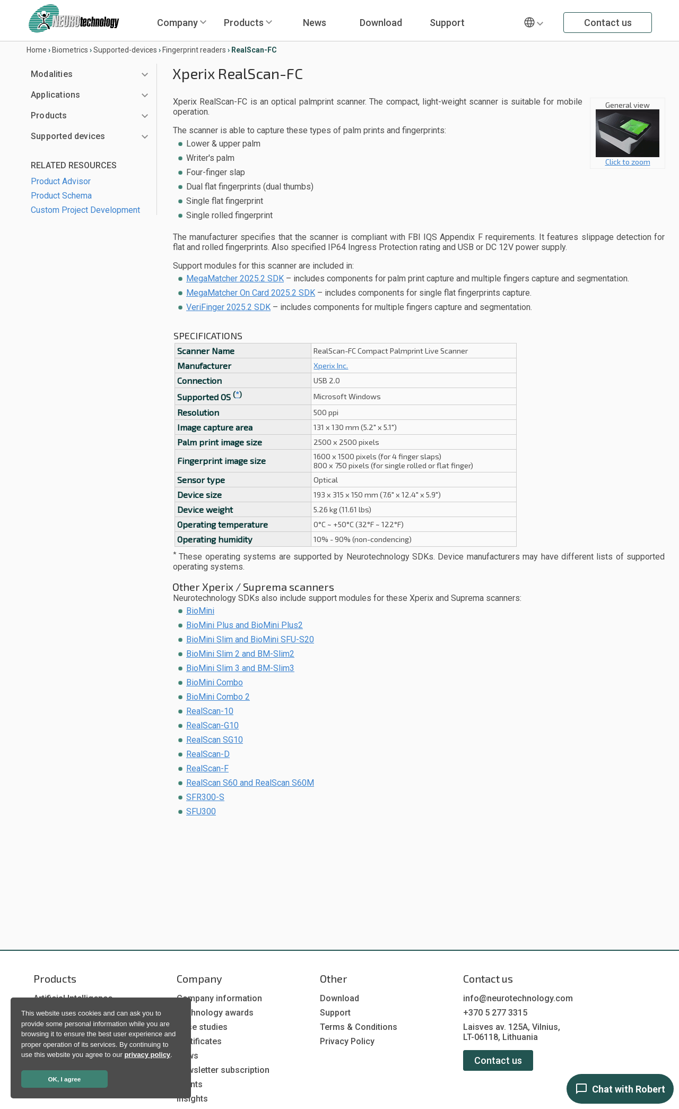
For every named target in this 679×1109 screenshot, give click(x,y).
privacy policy (147, 1055)
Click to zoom (627, 158)
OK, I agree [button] (64, 1079)
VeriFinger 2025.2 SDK (228, 307)
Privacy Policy (347, 1041)
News (314, 22)
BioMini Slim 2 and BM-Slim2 (240, 654)
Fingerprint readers (194, 50)
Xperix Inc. (331, 365)
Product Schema (61, 196)
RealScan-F (207, 768)
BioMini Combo (214, 682)
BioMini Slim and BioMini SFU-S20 (250, 639)
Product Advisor (61, 181)
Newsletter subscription (223, 1070)
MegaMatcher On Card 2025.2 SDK (250, 293)
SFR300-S (205, 797)
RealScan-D (208, 754)
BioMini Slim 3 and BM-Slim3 (240, 668)
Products (244, 22)
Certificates (199, 1041)
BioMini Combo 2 (218, 697)
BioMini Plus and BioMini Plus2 (244, 625)
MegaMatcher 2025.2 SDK (235, 278)
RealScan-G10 (212, 725)
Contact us (608, 22)
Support (447, 22)
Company (177, 22)
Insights (192, 1099)
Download (381, 22)
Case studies (202, 1027)
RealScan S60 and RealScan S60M (250, 783)
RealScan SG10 (214, 740)
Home (37, 50)
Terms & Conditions (358, 1027)
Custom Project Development (85, 210)
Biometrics (70, 50)
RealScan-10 (209, 711)
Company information (219, 998)
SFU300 (201, 811)
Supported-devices (125, 50)
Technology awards (215, 1013)
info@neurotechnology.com (518, 998)
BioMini (200, 611)
